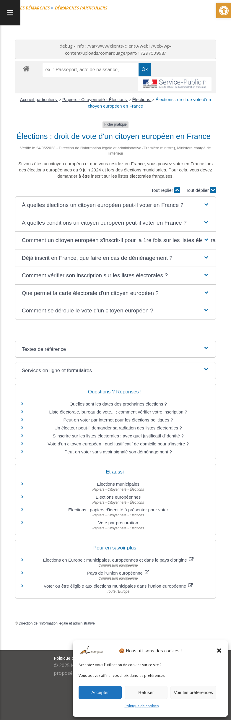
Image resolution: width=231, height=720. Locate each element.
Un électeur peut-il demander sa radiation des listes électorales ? (118, 427)
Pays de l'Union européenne (118, 572)
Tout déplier (201, 190)
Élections (141, 99)
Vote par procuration (118, 522)
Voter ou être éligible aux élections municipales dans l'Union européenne (118, 585)
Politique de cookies (142, 705)
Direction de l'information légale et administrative (57, 623)
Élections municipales (118, 484)
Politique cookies (70, 658)
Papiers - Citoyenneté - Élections (95, 99)
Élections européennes (118, 497)
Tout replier (165, 190)
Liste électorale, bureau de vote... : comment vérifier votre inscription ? (118, 411)
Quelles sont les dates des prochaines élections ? (118, 403)
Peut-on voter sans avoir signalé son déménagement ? (118, 451)
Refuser (146, 692)
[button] (219, 650)
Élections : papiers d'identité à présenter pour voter (118, 509)
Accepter (100, 692)
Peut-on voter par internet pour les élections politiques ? (118, 419)
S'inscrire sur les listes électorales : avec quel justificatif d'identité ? (118, 435)
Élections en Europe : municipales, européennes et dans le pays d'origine (118, 559)
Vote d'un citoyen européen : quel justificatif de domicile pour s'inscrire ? (118, 443)
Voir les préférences (193, 692)
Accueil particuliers (39, 99)
